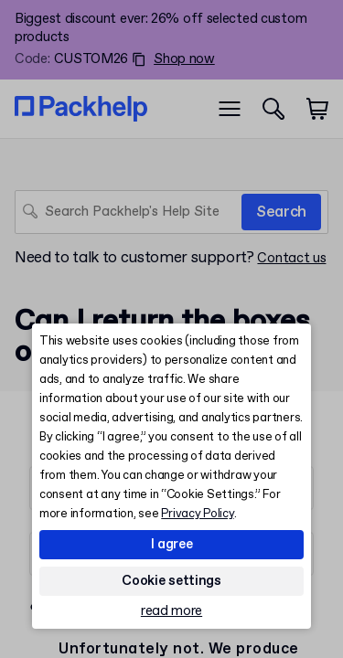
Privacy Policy (197, 514)
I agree (172, 545)
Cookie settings (171, 581)
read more (171, 612)
